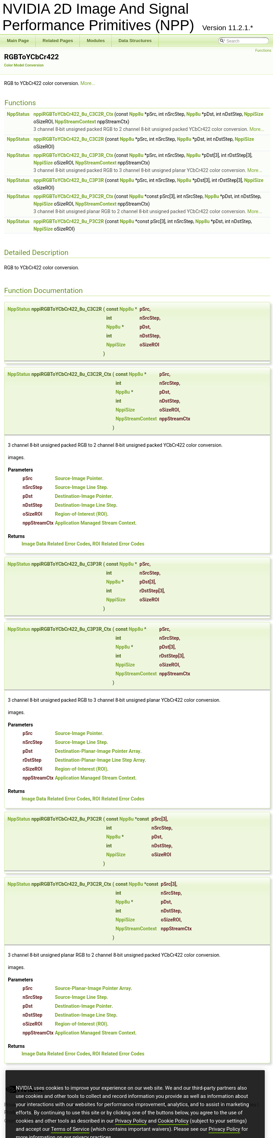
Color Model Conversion (24, 65)
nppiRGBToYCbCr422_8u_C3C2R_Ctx (73, 114)
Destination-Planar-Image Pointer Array (97, 751)
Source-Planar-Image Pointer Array (93, 988)
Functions (263, 50)
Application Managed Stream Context (95, 523)
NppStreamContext (75, 121)
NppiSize (253, 114)
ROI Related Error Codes (118, 544)
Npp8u (136, 114)
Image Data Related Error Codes (56, 544)
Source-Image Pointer (78, 478)
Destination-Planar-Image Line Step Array (100, 760)
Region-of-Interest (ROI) (81, 514)
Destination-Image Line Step (85, 505)
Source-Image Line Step (81, 487)
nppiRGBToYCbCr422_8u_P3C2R (69, 221)
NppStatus (18, 114)
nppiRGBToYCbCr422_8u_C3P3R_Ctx (73, 155)
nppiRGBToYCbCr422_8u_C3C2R (69, 139)
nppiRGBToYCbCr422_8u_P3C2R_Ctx (73, 196)
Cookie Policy (173, 1135)
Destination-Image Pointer (83, 496)
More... (87, 83)
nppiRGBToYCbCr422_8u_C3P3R (69, 180)
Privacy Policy (131, 1135)
